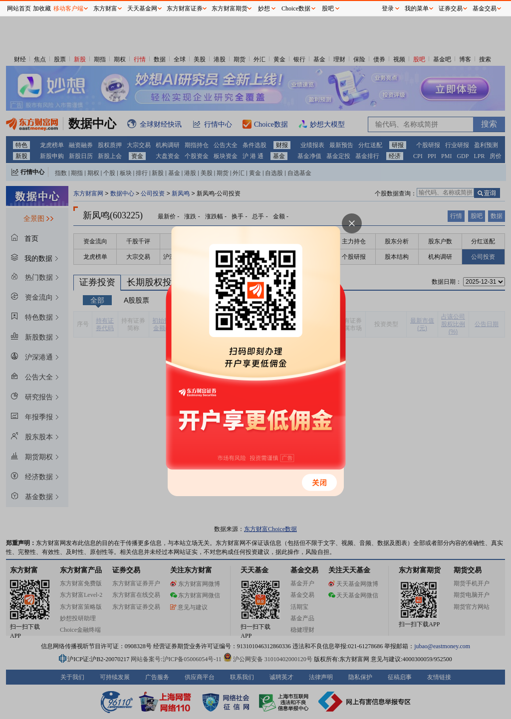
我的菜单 (417, 8)
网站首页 (19, 8)
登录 (388, 8)
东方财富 (105, 8)
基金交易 (485, 8)
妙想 (264, 8)
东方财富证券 (185, 8)
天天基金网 (142, 8)
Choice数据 (295, 8)
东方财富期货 (230, 8)
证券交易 (451, 8)
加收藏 (42, 8)
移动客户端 (68, 8)
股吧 (328, 8)
